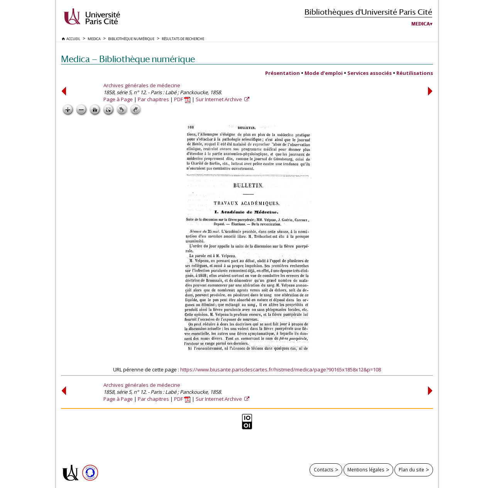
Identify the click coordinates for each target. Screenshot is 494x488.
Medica (420, 24)
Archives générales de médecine (141, 85)
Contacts (323, 469)
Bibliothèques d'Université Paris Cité (368, 11)
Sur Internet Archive (219, 99)
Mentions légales (365, 469)
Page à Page (118, 99)
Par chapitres (153, 99)
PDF (182, 99)
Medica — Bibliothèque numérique (128, 59)
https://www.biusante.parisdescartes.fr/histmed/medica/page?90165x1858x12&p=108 (280, 369)
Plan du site (411, 469)
